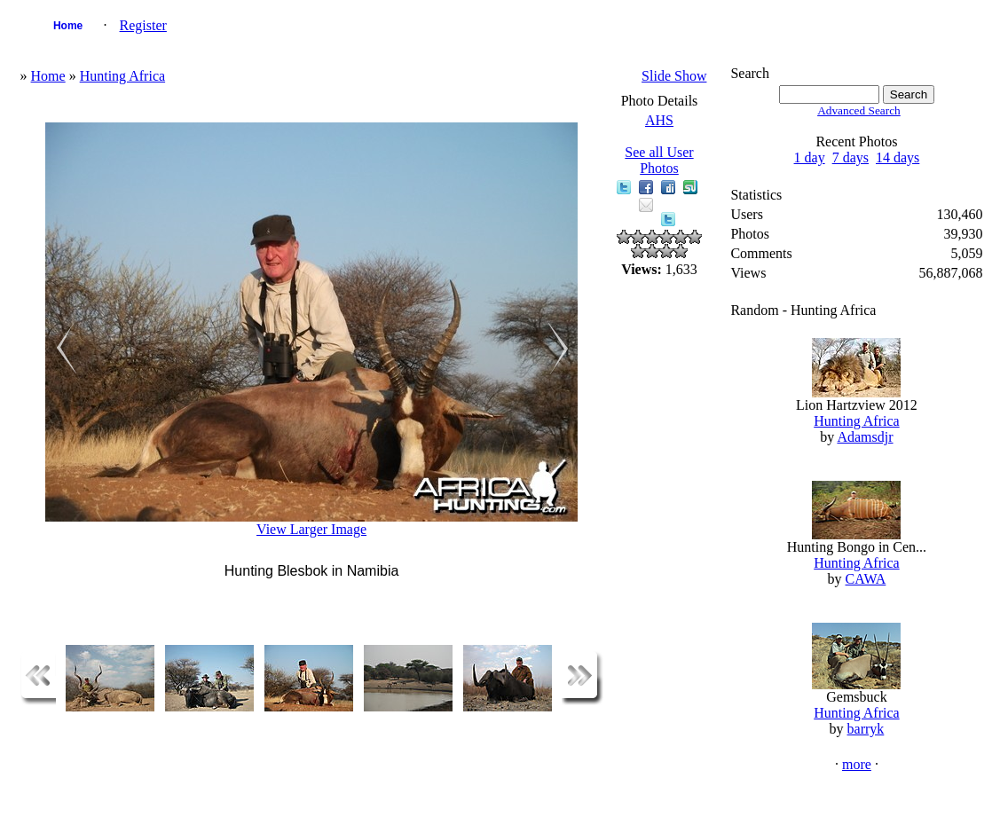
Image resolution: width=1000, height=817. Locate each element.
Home (68, 26)
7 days (850, 157)
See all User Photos (659, 160)
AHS (659, 120)
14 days (897, 157)
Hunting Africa (122, 75)
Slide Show (674, 75)
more (856, 764)
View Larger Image (311, 529)
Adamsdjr (865, 436)
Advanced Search (859, 110)
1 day (809, 157)
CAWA (866, 578)
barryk (866, 728)
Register (143, 25)
